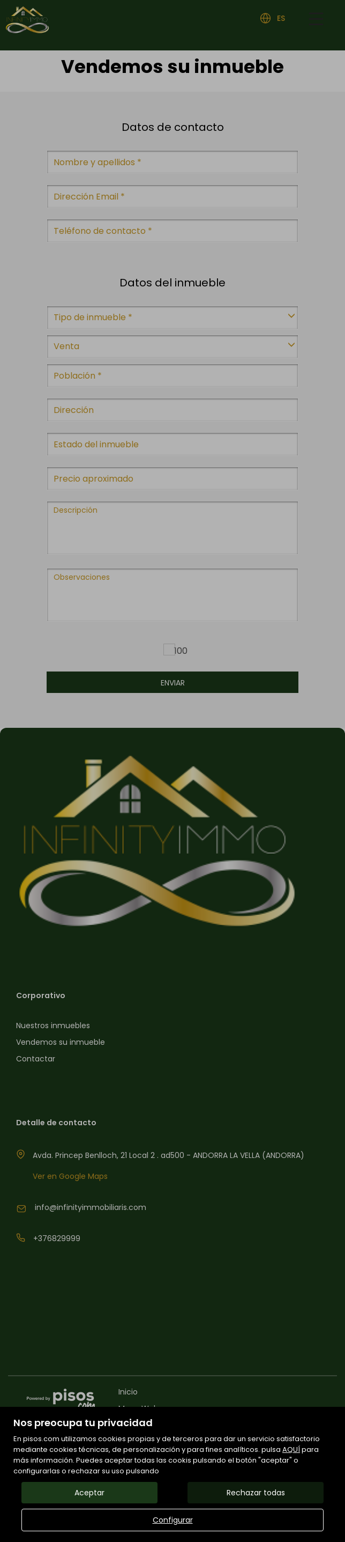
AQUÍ (291, 1449)
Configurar (173, 1520)
